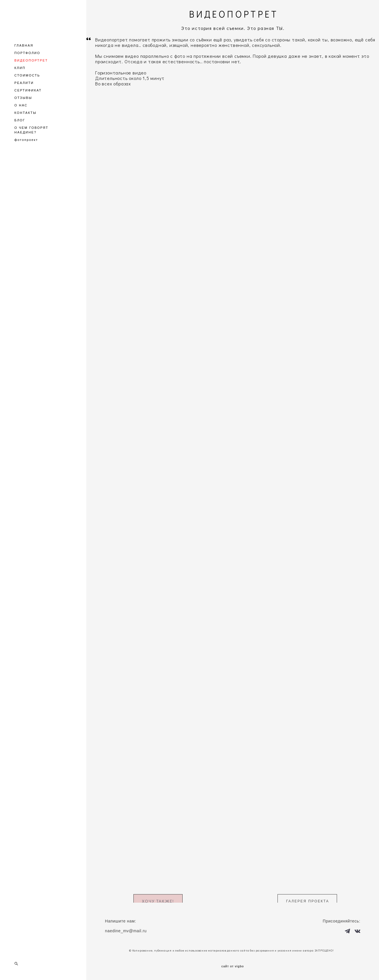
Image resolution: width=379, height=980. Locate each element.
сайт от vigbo (232, 966)
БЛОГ (19, 120)
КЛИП (19, 68)
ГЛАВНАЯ (23, 45)
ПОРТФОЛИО (27, 53)
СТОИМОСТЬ (27, 75)
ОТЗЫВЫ (23, 97)
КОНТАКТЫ (25, 112)
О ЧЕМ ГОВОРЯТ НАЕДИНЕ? (31, 130)
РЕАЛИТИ (24, 83)
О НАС (21, 105)
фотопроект (26, 139)
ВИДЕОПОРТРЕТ (31, 60)
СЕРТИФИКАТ (28, 90)
